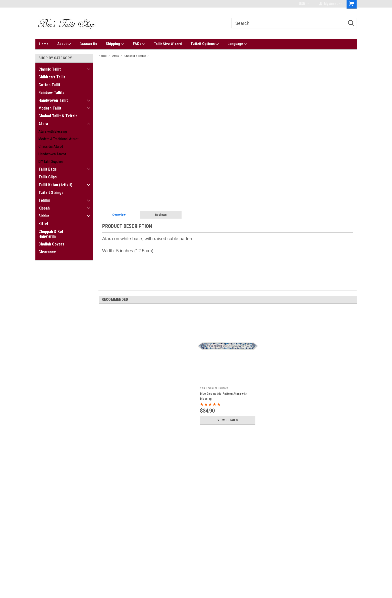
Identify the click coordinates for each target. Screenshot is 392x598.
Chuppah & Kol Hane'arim (50, 234)
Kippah (44, 208)
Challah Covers (51, 244)
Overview (119, 215)
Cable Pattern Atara (163, 56)
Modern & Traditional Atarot (58, 139)
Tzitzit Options (205, 43)
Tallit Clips (47, 177)
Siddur (43, 216)
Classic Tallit (49, 69)
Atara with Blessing (52, 131)
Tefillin (44, 200)
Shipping (115, 43)
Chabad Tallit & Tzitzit (57, 116)
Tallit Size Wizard (168, 44)
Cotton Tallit (49, 84)
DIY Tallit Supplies (51, 161)
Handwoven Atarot (52, 154)
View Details (227, 420)
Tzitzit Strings (51, 192)
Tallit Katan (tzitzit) (55, 184)
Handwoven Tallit (53, 100)
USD (304, 4)
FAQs (139, 43)
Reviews (161, 215)
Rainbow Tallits (51, 92)
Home (43, 44)
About (64, 43)
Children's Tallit (51, 77)
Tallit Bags (47, 169)
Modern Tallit (49, 108)
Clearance (47, 252)
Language (237, 43)
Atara (43, 123)
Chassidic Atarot (50, 146)
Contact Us (88, 44)
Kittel (43, 223)
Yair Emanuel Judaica (214, 388)
